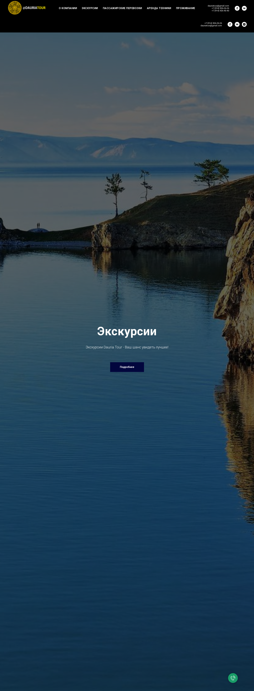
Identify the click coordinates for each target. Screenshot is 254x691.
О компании (68, 8)
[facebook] (237, 8)
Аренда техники (159, 8)
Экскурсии (90, 8)
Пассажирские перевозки (122, 8)
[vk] (244, 8)
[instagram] (244, 24)
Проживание (185, 8)
